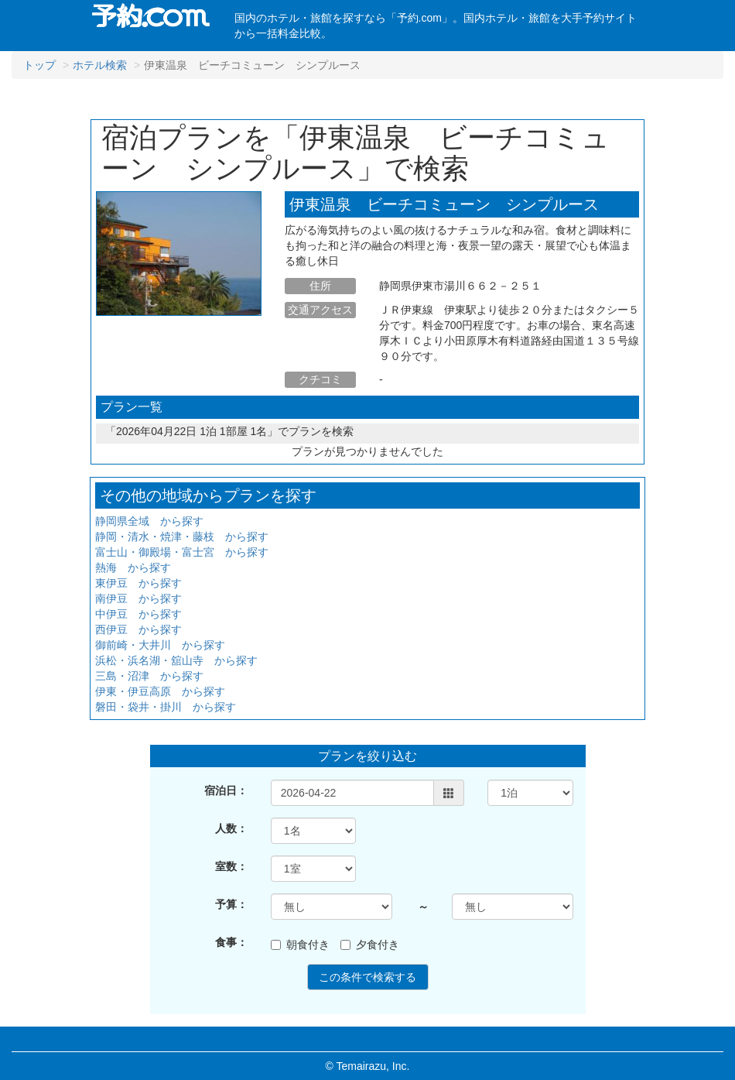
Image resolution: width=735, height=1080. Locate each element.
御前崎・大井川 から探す (160, 645)
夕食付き (369, 944)
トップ (39, 65)
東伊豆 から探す (138, 583)
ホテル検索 (100, 65)
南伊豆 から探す (138, 598)
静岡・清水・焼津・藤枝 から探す (181, 536)
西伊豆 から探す (138, 629)
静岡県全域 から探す (149, 521)
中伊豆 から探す (138, 614)
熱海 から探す (133, 567)
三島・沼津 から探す (149, 676)
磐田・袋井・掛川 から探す (165, 707)
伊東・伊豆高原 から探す (160, 691)
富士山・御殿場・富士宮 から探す (181, 552)
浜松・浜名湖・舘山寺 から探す (176, 660)
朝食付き (300, 944)
